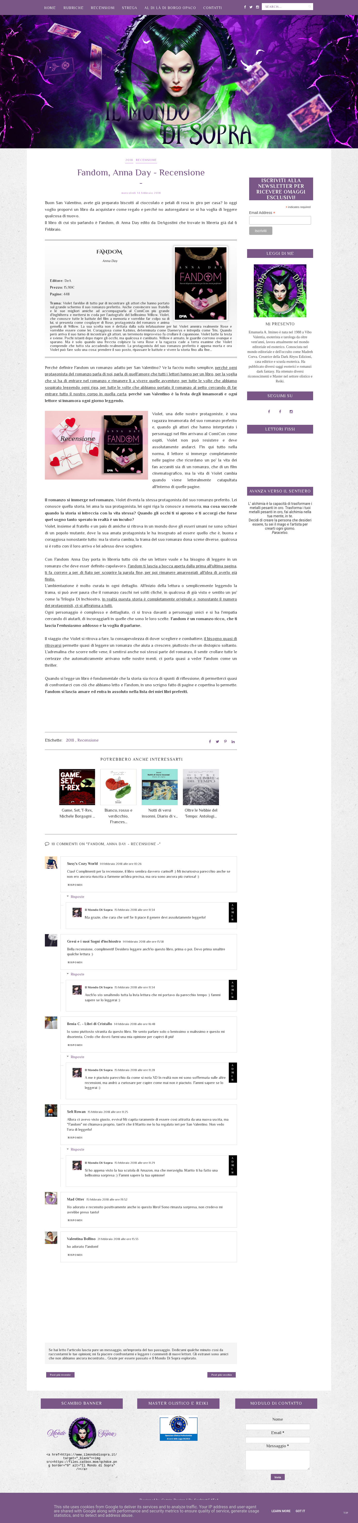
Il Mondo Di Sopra (98, 910)
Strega (129, 8)
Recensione (146, 160)
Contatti (212, 8)
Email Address (262, 212)
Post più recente (60, 1374)
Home (50, 8)
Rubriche (73, 8)
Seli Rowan (76, 1112)
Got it (300, 1511)
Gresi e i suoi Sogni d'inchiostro (94, 941)
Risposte (77, 897)
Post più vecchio (221, 1374)
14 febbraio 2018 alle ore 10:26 (120, 864)
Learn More (281, 1511)
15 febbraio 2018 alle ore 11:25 (108, 1112)
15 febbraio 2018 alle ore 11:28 (135, 1070)
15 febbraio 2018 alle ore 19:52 (106, 1199)
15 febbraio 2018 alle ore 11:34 (135, 910)
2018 (129, 160)
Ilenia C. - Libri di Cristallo (89, 1024)
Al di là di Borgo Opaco (170, 8)
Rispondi (75, 884)
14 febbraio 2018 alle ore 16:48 (134, 1024)
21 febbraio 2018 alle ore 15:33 (117, 1239)
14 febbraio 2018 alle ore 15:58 (143, 941)
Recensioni (103, 8)
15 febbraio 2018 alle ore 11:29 (135, 1163)
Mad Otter (75, 1199)
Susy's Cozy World (82, 864)
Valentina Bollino (81, 1239)
